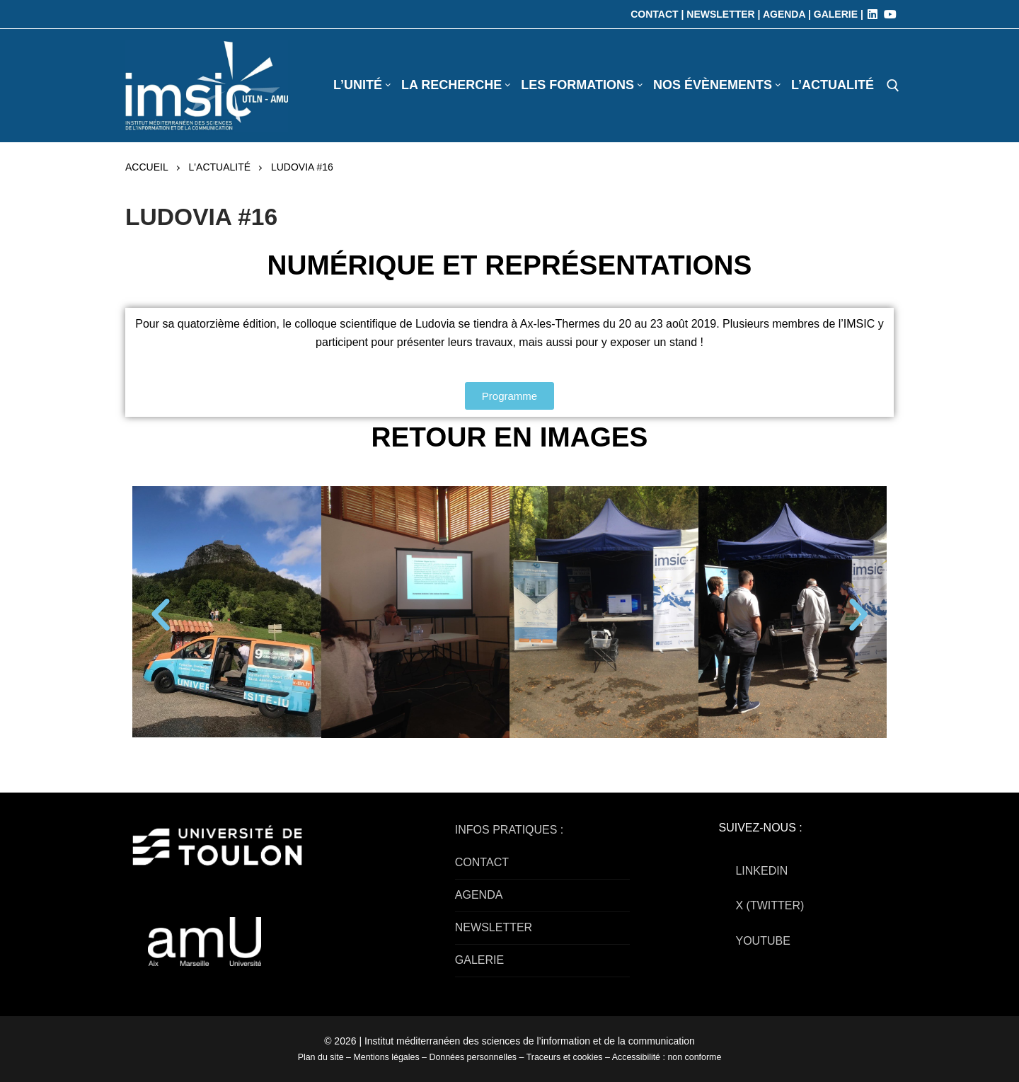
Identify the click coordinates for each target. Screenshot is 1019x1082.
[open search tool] (893, 85)
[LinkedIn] (872, 14)
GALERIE (479, 960)
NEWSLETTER (493, 927)
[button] (160, 615)
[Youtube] (890, 14)
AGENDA (479, 895)
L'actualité (220, 167)
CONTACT (482, 862)
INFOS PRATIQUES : (509, 830)
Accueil (146, 167)
